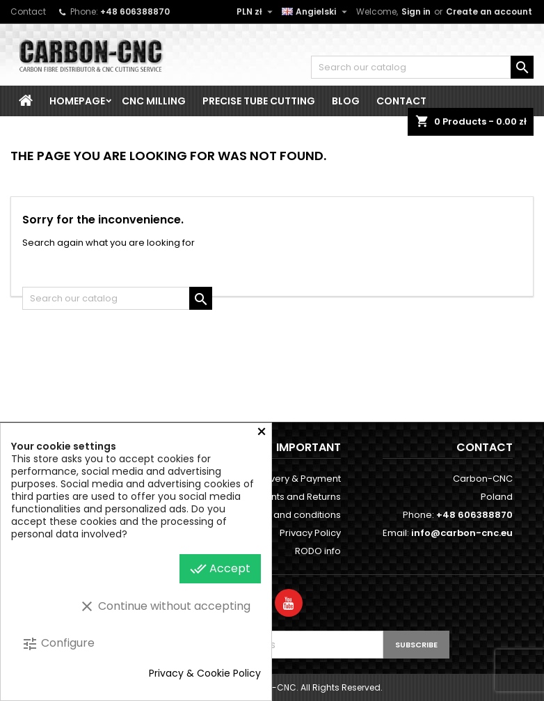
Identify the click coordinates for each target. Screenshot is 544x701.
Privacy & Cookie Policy (205, 673)
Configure (58, 643)
